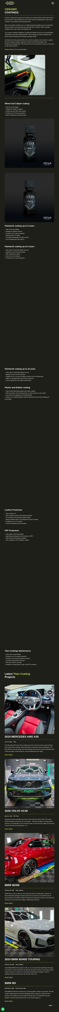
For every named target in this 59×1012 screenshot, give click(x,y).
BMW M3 (10, 983)
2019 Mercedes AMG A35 (22, 736)
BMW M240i (12, 885)
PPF (14, 816)
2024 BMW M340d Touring (22, 959)
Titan (14, 741)
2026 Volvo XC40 (16, 810)
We (6, 42)
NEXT (51, 1006)
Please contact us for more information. (16, 49)
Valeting (21, 890)
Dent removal (19, 988)
